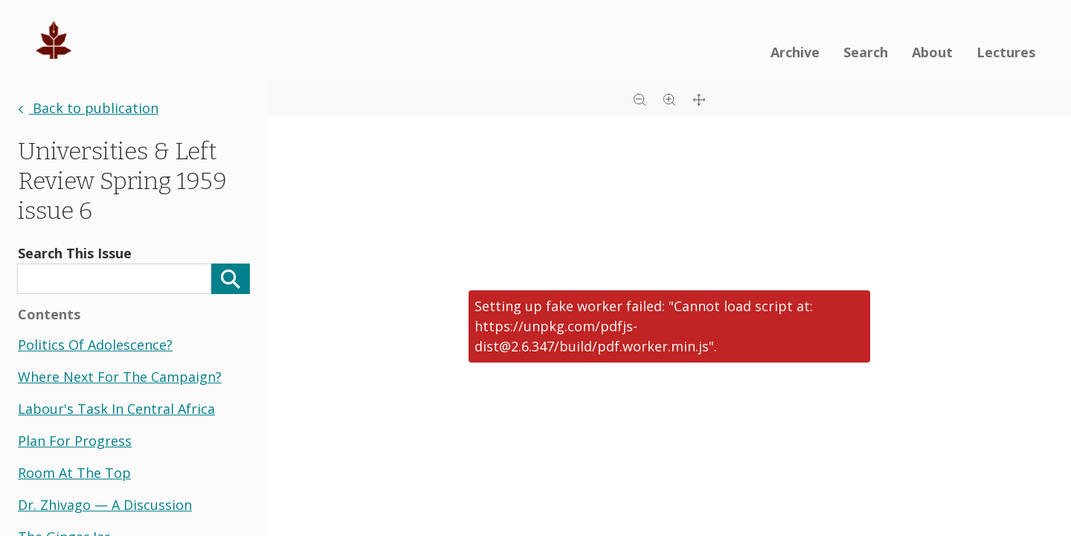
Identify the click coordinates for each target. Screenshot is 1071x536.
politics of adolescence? (95, 345)
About (932, 52)
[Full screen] (699, 98)
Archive (795, 52)
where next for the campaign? (120, 377)
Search (865, 52)
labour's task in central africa (116, 409)
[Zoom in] (669, 98)
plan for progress (75, 441)
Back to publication (88, 108)
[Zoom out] (640, 98)
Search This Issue (75, 253)
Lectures (1006, 52)
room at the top (74, 473)
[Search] (230, 279)
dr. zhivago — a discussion (105, 505)
